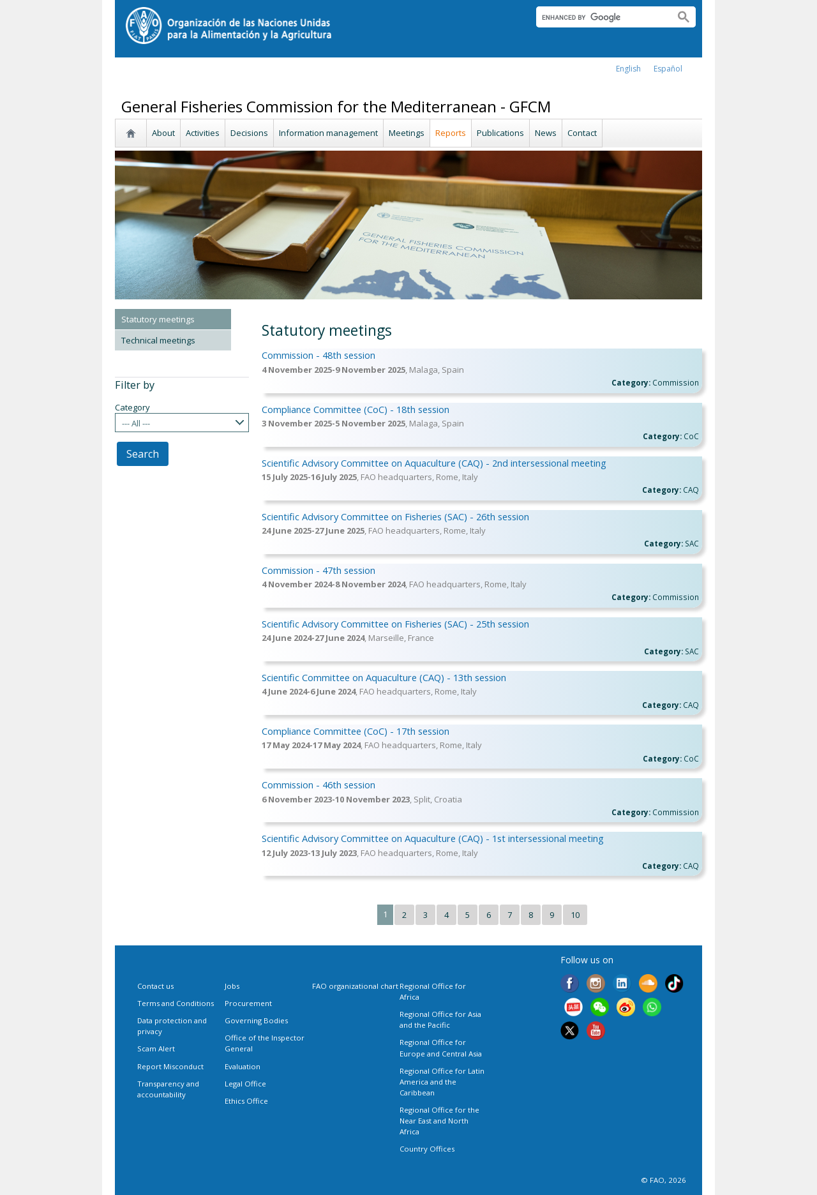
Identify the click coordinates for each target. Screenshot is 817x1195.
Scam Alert (156, 1048)
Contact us (155, 986)
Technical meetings (158, 340)
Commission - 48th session (318, 355)
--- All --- (136, 423)
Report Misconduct (170, 1066)
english (628, 68)
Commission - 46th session (318, 784)
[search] (599, 17)
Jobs (232, 986)
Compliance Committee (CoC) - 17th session (355, 731)
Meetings (406, 133)
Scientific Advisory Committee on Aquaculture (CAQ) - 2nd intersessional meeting (434, 462)
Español (668, 68)
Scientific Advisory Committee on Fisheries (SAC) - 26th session (395, 516)
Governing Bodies (256, 1020)
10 (575, 915)
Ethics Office (246, 1101)
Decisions (249, 133)
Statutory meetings (158, 319)
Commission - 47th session (318, 570)
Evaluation (242, 1066)
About (163, 133)
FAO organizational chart (355, 986)
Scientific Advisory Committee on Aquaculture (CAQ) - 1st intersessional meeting (433, 838)
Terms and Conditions (175, 1003)
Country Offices (427, 1149)
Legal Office (245, 1083)
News (546, 133)
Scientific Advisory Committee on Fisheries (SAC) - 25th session (395, 623)
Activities (203, 133)
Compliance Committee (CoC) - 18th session (355, 409)
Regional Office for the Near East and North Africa (439, 1120)
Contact (582, 133)
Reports (450, 133)
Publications (500, 133)
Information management (328, 133)
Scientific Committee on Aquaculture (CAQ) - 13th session (384, 677)
